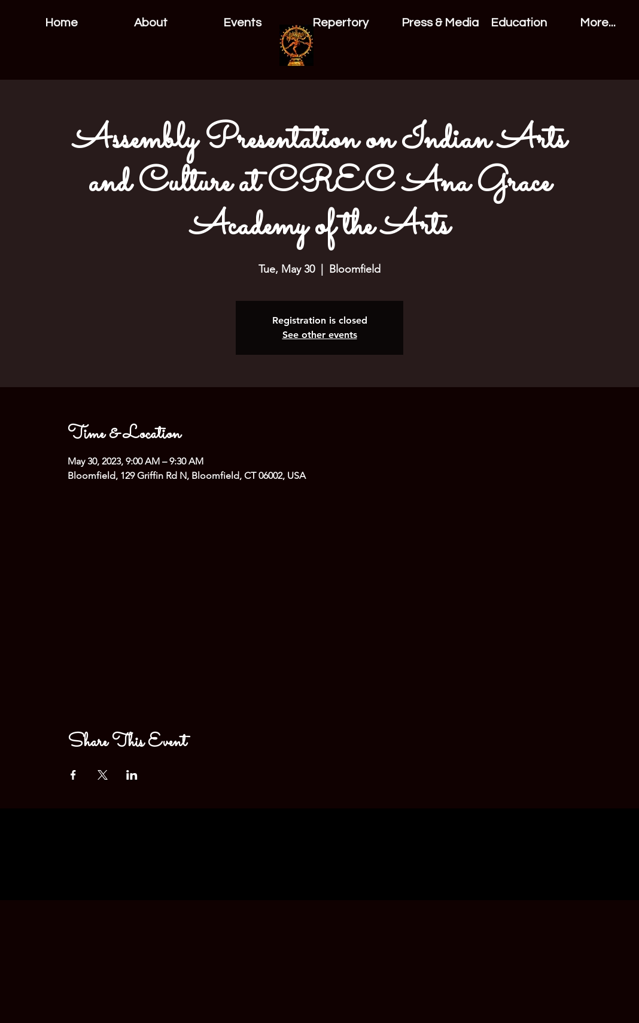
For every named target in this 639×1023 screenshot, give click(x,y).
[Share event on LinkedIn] (132, 775)
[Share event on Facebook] (73, 775)
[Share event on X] (102, 775)
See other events (319, 334)
